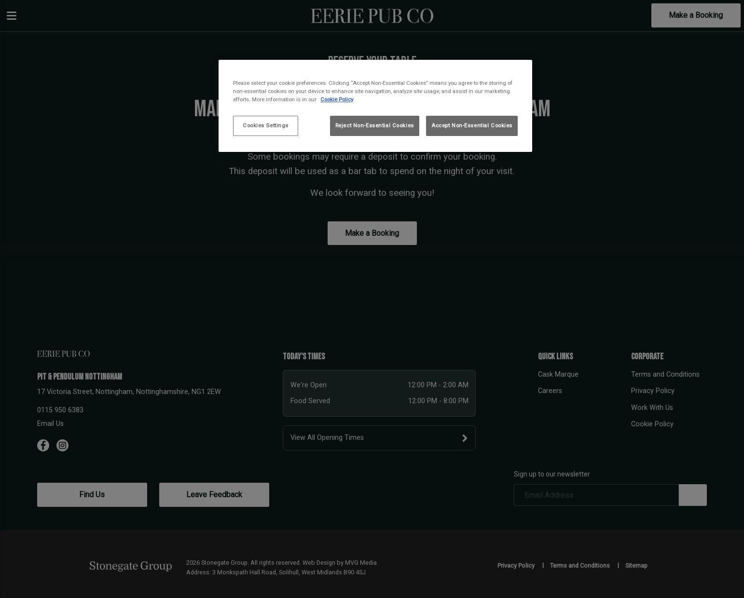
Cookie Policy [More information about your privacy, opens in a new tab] (336, 99)
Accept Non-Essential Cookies (471, 125)
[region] (375, 106)
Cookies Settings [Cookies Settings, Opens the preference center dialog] (266, 125)
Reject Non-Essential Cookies (374, 125)
